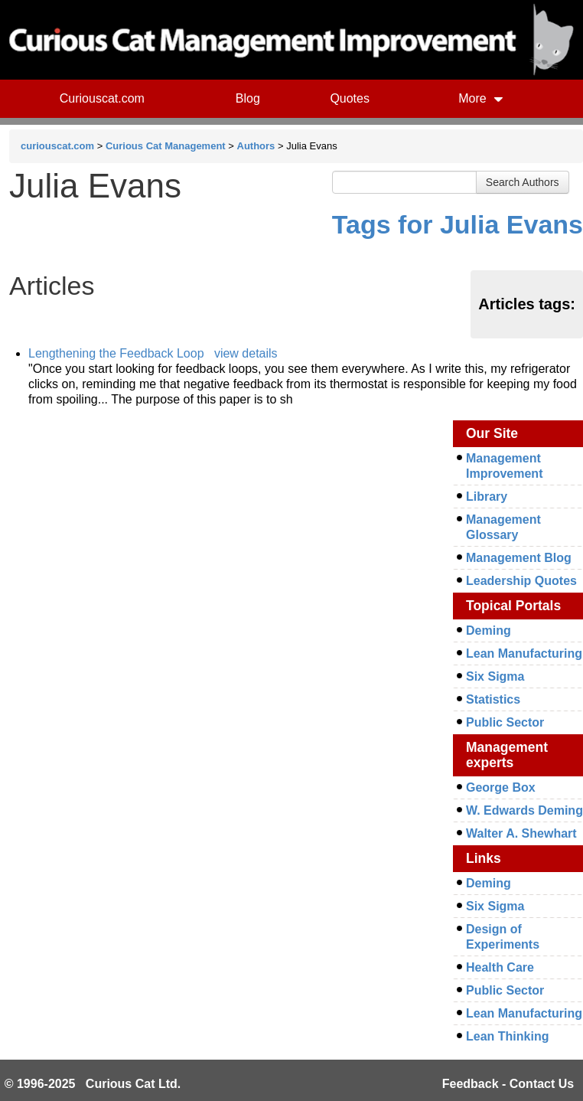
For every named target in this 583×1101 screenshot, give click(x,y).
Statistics (493, 699)
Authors (256, 146)
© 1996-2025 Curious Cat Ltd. (93, 1083)
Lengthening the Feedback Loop (116, 353)
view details (246, 353)
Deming (488, 630)
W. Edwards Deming (524, 810)
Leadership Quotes (521, 580)
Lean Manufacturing (524, 653)
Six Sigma (495, 676)
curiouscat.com (57, 146)
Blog (248, 98)
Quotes (350, 98)
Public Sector (505, 722)
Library (486, 496)
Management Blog (519, 557)
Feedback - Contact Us (508, 1083)
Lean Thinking (507, 1036)
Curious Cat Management (166, 146)
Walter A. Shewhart (521, 833)
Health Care (500, 967)
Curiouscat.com (102, 98)
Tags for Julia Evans (457, 224)
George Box (501, 787)
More (480, 98)
